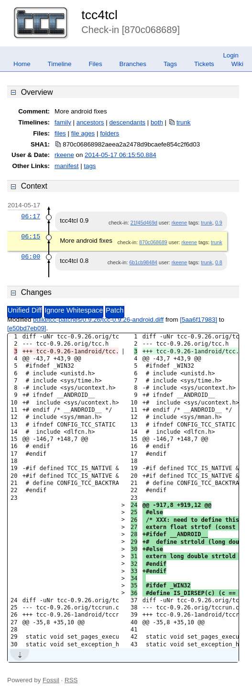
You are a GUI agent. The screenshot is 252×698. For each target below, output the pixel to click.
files (60, 133)
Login (231, 55)
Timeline (60, 64)
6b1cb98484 (143, 262)
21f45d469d (144, 222)
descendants (127, 122)
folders (109, 133)
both (157, 122)
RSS (71, 680)
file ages (83, 133)
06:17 (30, 216)
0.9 (218, 222)
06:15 (30, 236)
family (63, 122)
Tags (170, 64)
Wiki (237, 64)
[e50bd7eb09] (26, 328)
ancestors (90, 122)
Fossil (51, 680)
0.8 (218, 262)
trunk (183, 122)
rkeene (64, 154)
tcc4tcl (99, 15)
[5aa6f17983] (198, 319)
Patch (114, 310)
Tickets (204, 64)
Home (22, 64)
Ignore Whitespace (73, 310)
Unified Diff (25, 310)
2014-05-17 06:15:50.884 (120, 154)
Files (95, 64)
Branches (133, 64)
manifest (66, 165)
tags (90, 165)
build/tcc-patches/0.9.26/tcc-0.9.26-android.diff (98, 319)
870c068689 (153, 242)
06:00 (30, 256)
